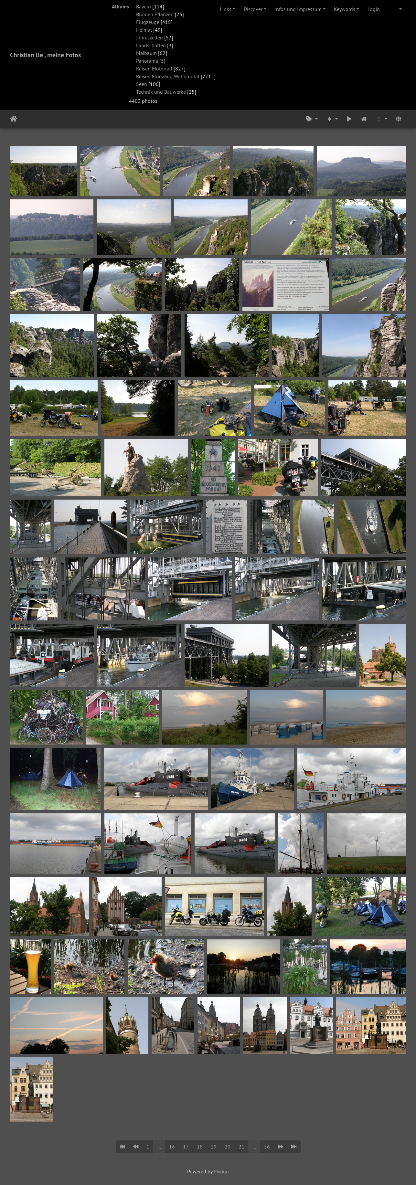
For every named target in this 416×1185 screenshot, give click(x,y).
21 (241, 1146)
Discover (253, 9)
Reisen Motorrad (154, 68)
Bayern (143, 6)
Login (374, 9)
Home (13, 119)
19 (214, 1146)
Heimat (144, 29)
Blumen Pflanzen (155, 14)
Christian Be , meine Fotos (45, 55)
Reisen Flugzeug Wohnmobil (167, 76)
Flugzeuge (147, 22)
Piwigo (221, 1171)
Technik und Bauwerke (161, 92)
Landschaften (151, 45)
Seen (141, 84)
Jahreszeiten (149, 37)
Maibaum (146, 53)
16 (172, 1146)
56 (267, 1146)
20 (227, 1146)
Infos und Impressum (298, 9)
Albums (120, 6)
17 (186, 1146)
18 (200, 1146)
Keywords (344, 9)
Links (225, 9)
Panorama (147, 61)
